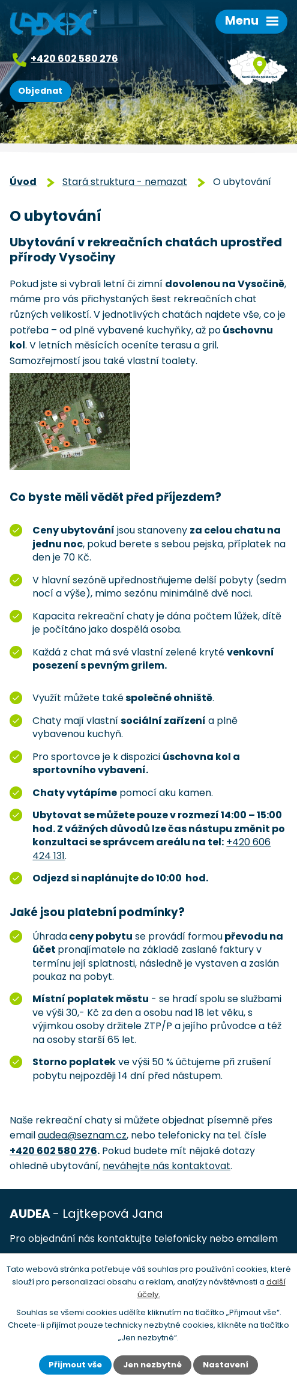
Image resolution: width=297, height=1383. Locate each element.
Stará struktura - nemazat (124, 182)
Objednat (40, 91)
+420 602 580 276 (74, 58)
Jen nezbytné (152, 1364)
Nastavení (225, 1364)
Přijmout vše (75, 1364)
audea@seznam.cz (82, 1135)
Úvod (23, 182)
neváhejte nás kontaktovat (166, 1166)
